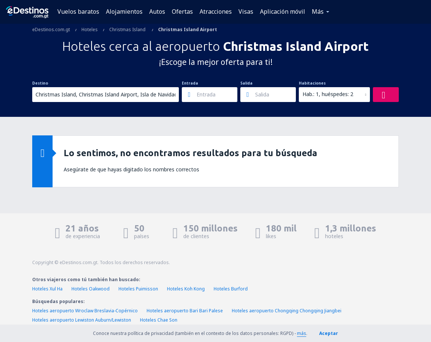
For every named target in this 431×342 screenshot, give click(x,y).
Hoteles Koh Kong (186, 289)
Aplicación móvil (282, 11)
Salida (246, 83)
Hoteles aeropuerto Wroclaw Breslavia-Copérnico (85, 311)
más (301, 333)
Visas (245, 11)
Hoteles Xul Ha (47, 289)
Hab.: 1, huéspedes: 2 (328, 94)
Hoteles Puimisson (138, 289)
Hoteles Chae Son (158, 320)
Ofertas (182, 11)
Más (318, 11)
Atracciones (216, 11)
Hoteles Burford (231, 289)
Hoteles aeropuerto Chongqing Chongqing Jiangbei (286, 311)
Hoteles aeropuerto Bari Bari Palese (185, 311)
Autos (157, 11)
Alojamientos (124, 11)
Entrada (190, 83)
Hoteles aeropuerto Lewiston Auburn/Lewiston (81, 320)
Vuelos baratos (78, 11)
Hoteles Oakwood (90, 289)
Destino (40, 83)
